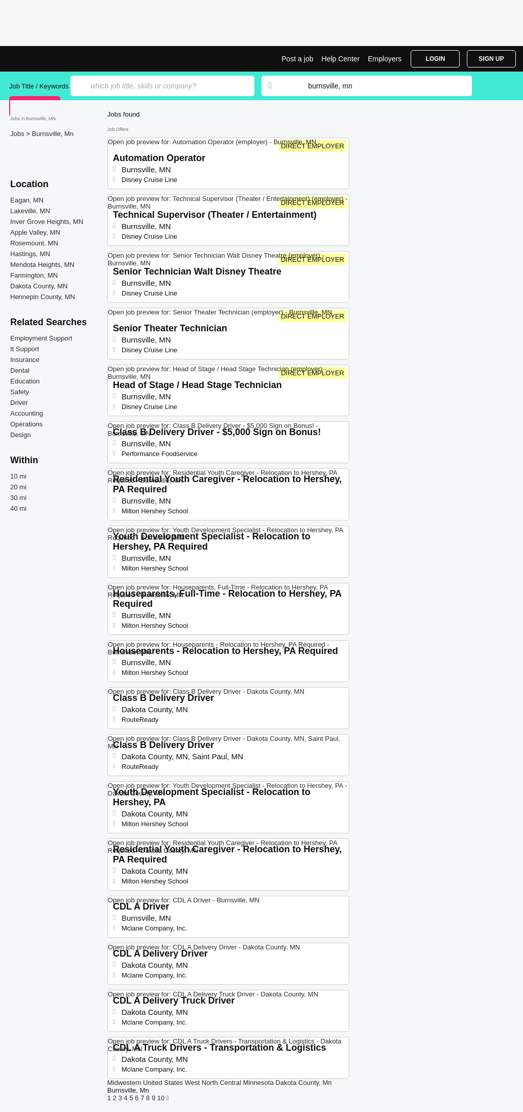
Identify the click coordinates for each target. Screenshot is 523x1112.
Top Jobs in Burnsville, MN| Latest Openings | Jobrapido (47, 59)
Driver (19, 402)
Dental (20, 370)
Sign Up (491, 58)
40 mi (18, 508)
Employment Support (41, 338)
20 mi (18, 487)
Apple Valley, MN (35, 232)
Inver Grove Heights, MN (46, 221)
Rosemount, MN (34, 243)
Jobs (18, 134)
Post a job (297, 59)
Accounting (26, 413)
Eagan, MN (26, 200)
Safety (19, 392)
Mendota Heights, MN (42, 264)
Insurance (24, 360)
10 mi (18, 476)
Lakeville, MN (30, 211)
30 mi (18, 498)
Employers (384, 59)
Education (25, 381)
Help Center (341, 59)
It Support (24, 349)
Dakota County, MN (38, 286)
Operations (26, 424)
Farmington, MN (34, 275)
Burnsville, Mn (53, 134)
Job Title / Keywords (38, 86)
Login (435, 58)
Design (20, 435)
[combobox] (380, 86)
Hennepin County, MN (42, 297)
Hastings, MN (30, 254)
